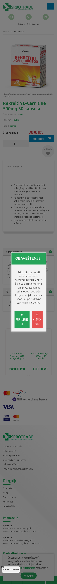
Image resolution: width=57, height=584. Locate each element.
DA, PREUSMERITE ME (22, 319)
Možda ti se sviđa (11, 569)
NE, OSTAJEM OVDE (37, 319)
